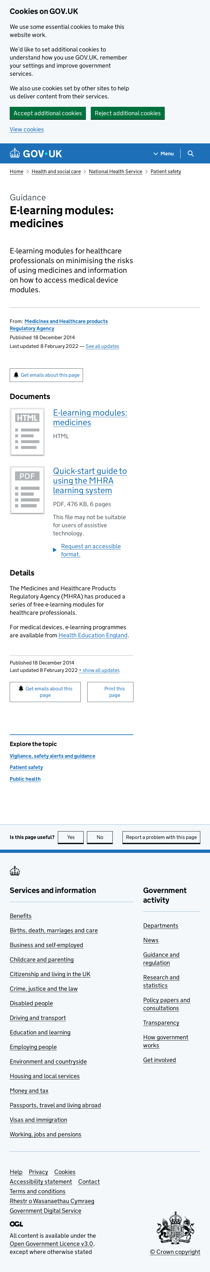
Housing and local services (45, 1076)
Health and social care (56, 171)
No (105, 837)
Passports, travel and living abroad (55, 1105)
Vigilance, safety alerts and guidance (52, 756)
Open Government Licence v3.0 (51, 1243)
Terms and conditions (38, 1191)
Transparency (161, 1022)
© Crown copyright (175, 1251)
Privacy (38, 1172)
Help (16, 1172)
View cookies (27, 129)
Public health (25, 779)
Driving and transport (38, 1017)
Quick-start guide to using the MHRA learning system (90, 480)
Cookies (65, 1172)
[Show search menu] (190, 153)
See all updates (102, 346)
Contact (89, 1181)
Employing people (33, 1047)
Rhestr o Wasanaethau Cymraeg (52, 1201)
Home (16, 171)
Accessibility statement (41, 1181)
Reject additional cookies (128, 113)
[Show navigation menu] (164, 153)
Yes (75, 837)
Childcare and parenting (42, 959)
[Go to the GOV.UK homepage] (36, 154)
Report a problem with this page (161, 837)
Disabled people (31, 1003)
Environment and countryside (48, 1061)
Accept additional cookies (48, 113)
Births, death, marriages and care (54, 930)
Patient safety (166, 171)
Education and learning (40, 1032)
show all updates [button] (99, 670)
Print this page (114, 692)
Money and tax (29, 1090)
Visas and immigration (38, 1119)
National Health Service (115, 171)
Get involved (159, 1060)
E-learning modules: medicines (90, 417)
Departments (160, 925)
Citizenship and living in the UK (50, 974)
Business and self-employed (46, 945)
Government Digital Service (45, 1210)
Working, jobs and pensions (45, 1134)
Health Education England (93, 635)
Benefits (21, 916)
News (151, 940)
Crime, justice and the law (44, 988)
